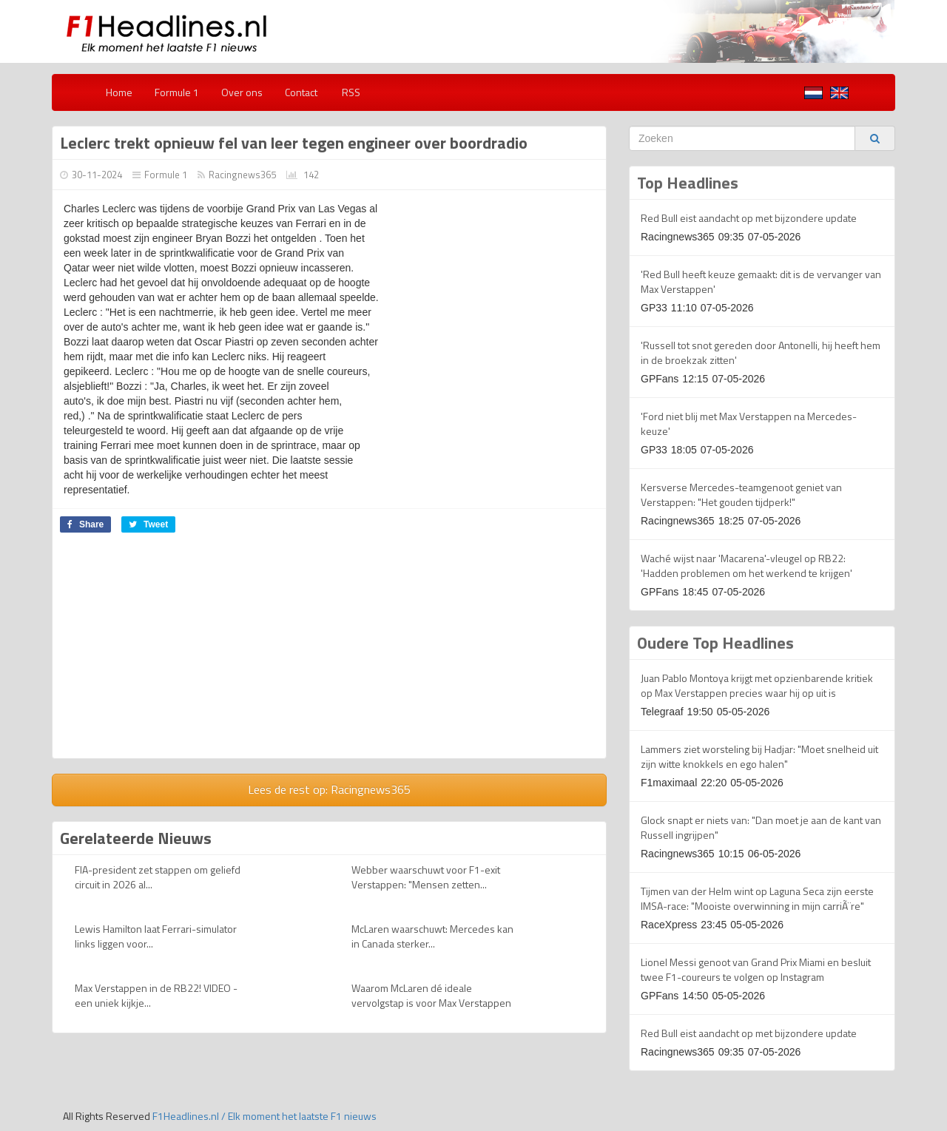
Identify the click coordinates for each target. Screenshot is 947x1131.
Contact (301, 92)
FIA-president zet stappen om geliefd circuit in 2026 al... (157, 877)
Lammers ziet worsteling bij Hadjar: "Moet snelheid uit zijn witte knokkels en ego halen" (759, 756)
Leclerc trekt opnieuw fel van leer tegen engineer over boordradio (294, 142)
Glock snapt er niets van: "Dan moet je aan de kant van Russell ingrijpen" (761, 827)
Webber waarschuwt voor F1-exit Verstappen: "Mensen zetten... (425, 877)
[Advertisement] (177, 650)
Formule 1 (177, 92)
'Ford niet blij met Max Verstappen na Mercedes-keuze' (749, 423)
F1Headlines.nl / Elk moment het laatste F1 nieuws (264, 1116)
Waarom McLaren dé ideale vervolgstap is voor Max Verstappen (431, 995)
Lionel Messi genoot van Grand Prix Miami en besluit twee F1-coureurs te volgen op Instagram (756, 969)
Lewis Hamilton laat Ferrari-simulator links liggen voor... (156, 936)
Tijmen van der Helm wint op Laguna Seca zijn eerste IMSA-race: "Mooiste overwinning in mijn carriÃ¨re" (757, 898)
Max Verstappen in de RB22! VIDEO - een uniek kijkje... (156, 995)
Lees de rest (329, 789)
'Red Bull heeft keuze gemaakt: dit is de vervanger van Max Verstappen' (761, 281)
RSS (350, 92)
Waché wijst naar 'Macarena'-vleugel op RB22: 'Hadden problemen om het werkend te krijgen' (746, 565)
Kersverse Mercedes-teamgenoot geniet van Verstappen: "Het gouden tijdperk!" (741, 494)
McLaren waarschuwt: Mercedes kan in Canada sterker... (432, 936)
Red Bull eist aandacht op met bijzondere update (749, 218)
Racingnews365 (242, 174)
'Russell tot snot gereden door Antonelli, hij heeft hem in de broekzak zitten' (760, 352)
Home (119, 92)
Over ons (242, 92)
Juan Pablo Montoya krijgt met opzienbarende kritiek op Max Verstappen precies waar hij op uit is (757, 685)
